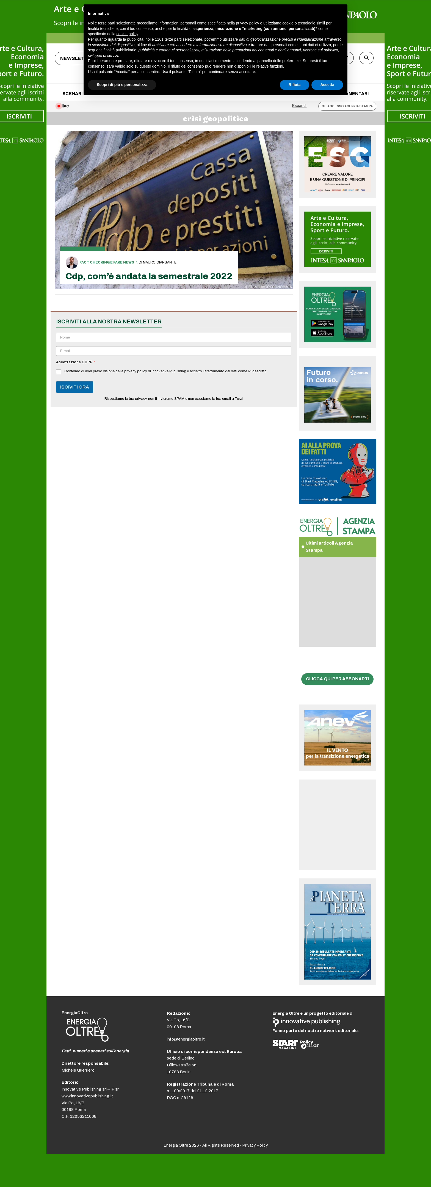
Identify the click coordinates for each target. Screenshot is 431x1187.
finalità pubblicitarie (120, 50)
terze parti (173, 39)
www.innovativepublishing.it (87, 1096)
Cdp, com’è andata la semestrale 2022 (149, 276)
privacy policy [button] (247, 23)
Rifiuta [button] (295, 84)
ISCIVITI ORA (74, 387)
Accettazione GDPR (75, 362)
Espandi (299, 105)
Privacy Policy (255, 1145)
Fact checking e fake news (106, 262)
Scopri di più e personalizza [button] (122, 84)
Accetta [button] (327, 84)
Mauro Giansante (159, 262)
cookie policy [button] (127, 34)
